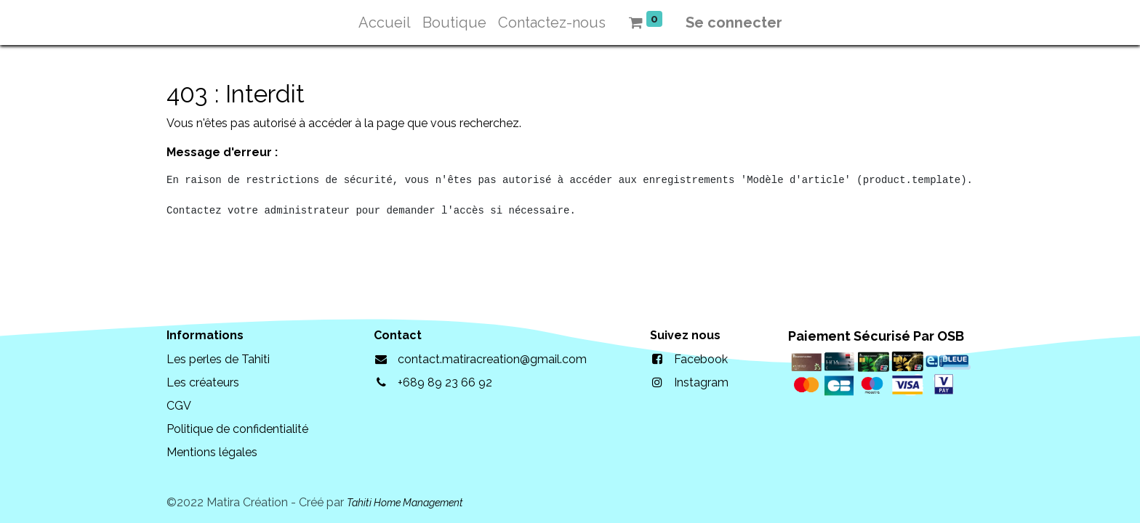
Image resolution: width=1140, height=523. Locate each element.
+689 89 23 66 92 (445, 382)
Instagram (701, 382)
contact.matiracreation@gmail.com (492, 359)
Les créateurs (202, 382)
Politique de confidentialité (237, 429)
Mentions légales (211, 452)
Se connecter (734, 22)
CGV (178, 406)
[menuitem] (385, 22)
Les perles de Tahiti (218, 359)
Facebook (701, 359)
